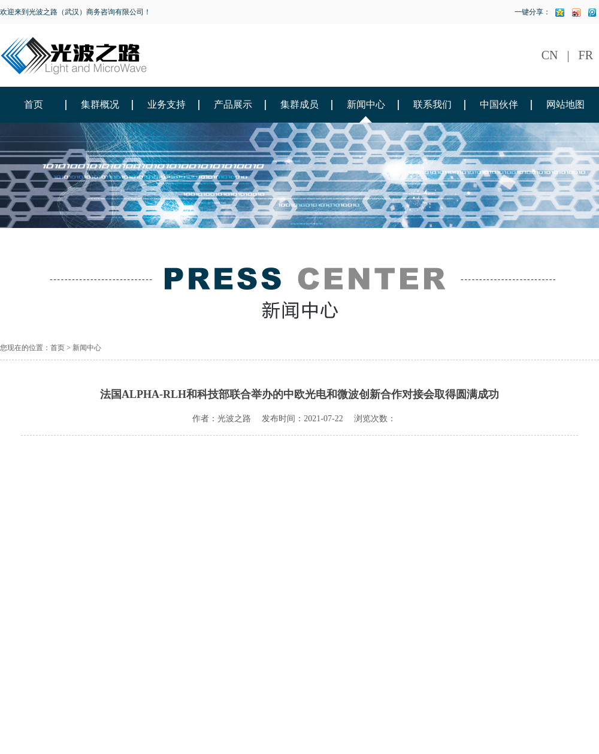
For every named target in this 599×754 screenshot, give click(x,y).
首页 (33, 104)
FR (586, 55)
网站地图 (565, 104)
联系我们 (432, 104)
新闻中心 (366, 104)
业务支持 (166, 104)
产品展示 (233, 104)
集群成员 (299, 104)
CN (549, 55)
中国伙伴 (499, 104)
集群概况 (100, 104)
